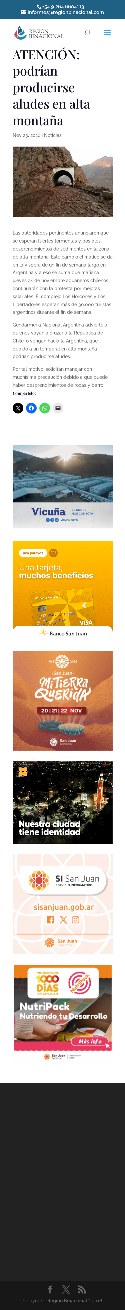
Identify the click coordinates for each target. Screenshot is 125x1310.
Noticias (53, 135)
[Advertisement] (62, 1180)
